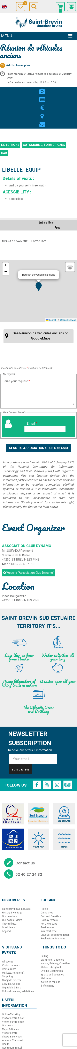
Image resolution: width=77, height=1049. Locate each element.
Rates (38, 89)
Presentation (30, 89)
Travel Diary (24, 3)
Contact (55, 89)
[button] (39, 253)
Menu (6, 36)
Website (30, 540)
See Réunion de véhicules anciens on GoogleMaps (41, 303)
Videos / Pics (22, 89)
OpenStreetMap (68, 287)
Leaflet (51, 287)
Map (47, 89)
